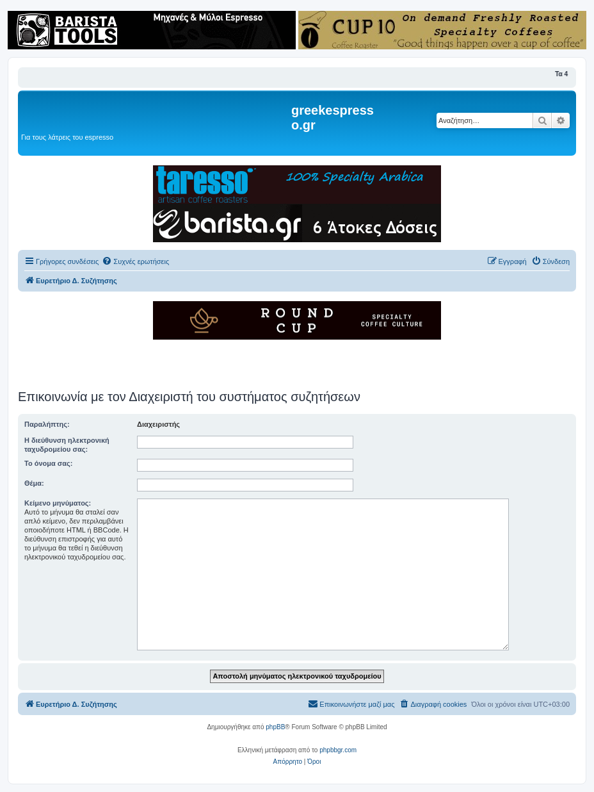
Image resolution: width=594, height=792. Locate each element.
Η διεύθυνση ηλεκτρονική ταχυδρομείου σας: (66, 444)
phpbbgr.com (338, 750)
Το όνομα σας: (48, 463)
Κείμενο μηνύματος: (57, 503)
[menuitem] (135, 261)
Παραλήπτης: (47, 424)
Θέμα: (34, 483)
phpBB (275, 726)
